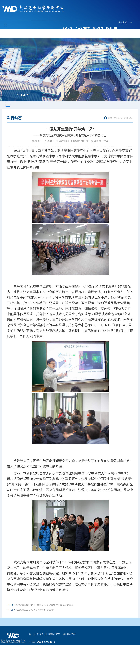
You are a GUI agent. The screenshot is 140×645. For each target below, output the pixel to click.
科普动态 (128, 118)
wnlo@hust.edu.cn (46, 642)
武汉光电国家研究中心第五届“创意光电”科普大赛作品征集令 (44, 605)
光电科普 (118, 118)
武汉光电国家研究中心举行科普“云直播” (35, 609)
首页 (110, 118)
